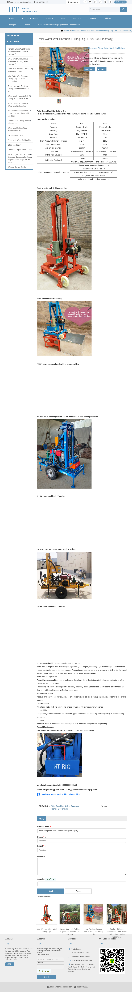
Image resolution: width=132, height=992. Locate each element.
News (63, 18)
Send (50, 891)
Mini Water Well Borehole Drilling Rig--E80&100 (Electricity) (106, 31)
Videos (108, 18)
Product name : (44, 827)
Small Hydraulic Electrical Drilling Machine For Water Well (18, 88)
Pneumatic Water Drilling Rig (19, 140)
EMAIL (101, 69)
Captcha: (41, 879)
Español (27, 25)
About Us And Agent (30, 18)
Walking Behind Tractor (17, 167)
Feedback (77, 18)
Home (11, 18)
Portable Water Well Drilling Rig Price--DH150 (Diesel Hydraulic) (19, 51)
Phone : (41, 837)
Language (73, 2)
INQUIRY (89, 69)
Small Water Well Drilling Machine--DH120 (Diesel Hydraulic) (18, 61)
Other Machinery (14, 145)
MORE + (10, 964)
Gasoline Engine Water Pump (20, 150)
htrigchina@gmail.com (84, 961)
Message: (41, 856)
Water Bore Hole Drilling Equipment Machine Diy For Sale (70, 931)
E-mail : (41, 846)
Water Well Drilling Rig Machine (65, 794)
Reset (78, 891)
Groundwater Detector (17, 135)
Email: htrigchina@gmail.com (59, 987)
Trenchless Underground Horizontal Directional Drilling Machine (19, 113)
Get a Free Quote (120, 2)
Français (12, 25)
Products (49, 18)
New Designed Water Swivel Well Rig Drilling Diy (93, 931)
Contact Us (92, 18)
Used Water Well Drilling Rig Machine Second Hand (59, 25)
